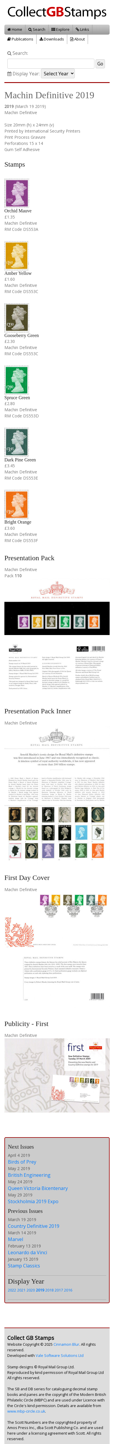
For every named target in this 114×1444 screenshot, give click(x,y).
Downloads (51, 39)
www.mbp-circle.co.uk (26, 1411)
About (77, 39)
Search (36, 29)
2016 (68, 1290)
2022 (12, 1290)
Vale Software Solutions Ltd (60, 1355)
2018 (49, 1290)
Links (82, 29)
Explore (60, 29)
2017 (59, 1290)
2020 (31, 1290)
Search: (17, 53)
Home (14, 29)
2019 (40, 1290)
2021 (21, 1290)
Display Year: (23, 74)
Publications (20, 39)
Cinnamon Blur (66, 1344)
